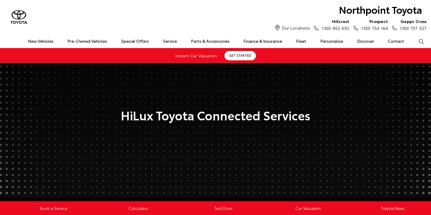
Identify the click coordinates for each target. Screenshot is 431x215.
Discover (365, 41)
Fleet (301, 41)
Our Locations (296, 28)
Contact (396, 41)
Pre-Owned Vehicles (87, 41)
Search (417, 41)
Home (7, 39)
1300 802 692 (334, 24)
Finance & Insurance (262, 41)
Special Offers (135, 41)
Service (170, 41)
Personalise (331, 41)
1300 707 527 (412, 24)
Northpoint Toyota (380, 9)
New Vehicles (41, 41)
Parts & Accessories (210, 41)
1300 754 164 (373, 24)
